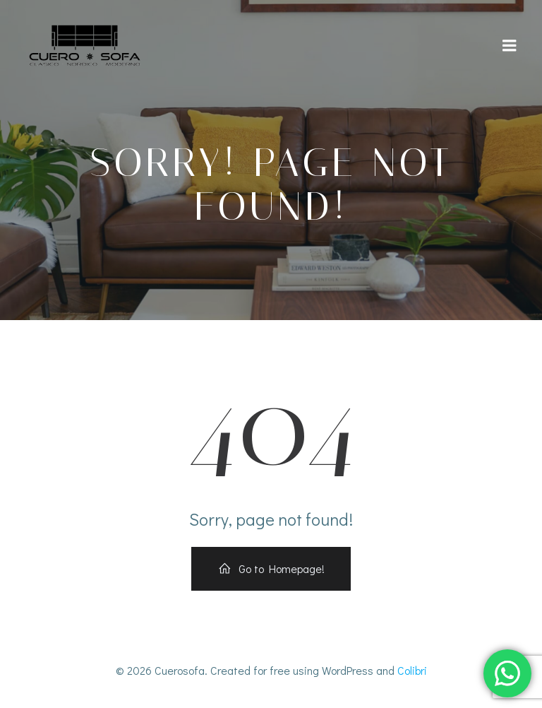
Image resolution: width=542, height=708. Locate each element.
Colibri (412, 670)
